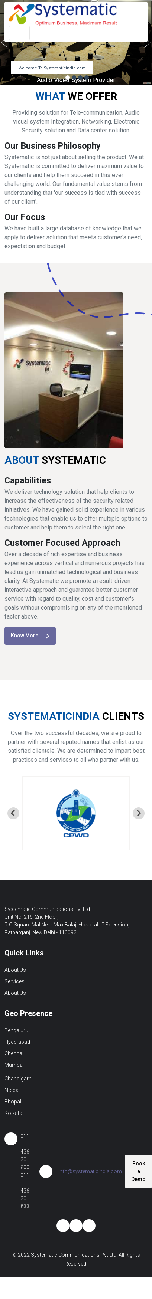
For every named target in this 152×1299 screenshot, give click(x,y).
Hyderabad (17, 1042)
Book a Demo (138, 1171)
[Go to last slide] (13, 813)
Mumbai (14, 1065)
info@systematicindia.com (90, 1171)
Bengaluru (16, 1030)
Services (14, 981)
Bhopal (12, 1102)
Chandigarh (18, 1079)
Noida (11, 1090)
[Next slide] (139, 813)
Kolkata (13, 1113)
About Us (15, 970)
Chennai (13, 1053)
